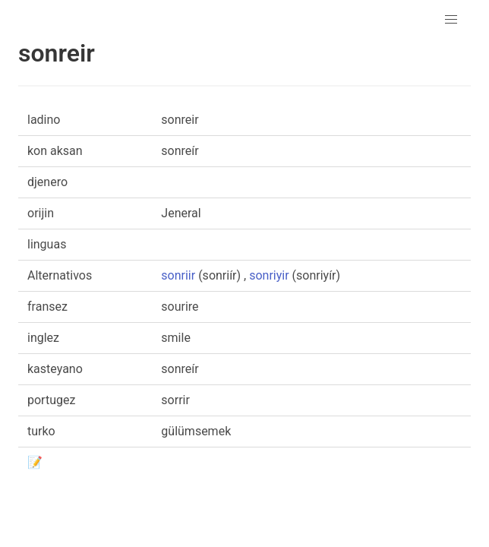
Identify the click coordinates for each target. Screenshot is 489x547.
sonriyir (269, 275)
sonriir (178, 275)
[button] (451, 20)
